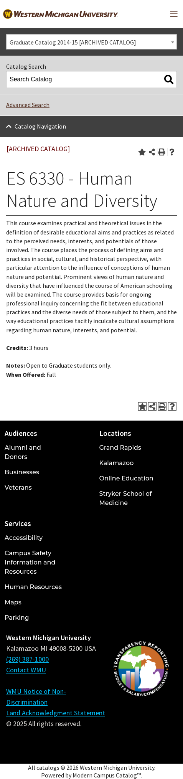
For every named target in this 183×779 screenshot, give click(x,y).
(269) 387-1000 (27, 659)
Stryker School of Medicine (125, 498)
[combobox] (91, 42)
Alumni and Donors (23, 452)
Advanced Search (27, 105)
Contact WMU (26, 669)
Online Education (126, 478)
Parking (17, 617)
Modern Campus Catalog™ (107, 775)
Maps (13, 602)
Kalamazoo (116, 463)
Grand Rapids (120, 447)
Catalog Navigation (40, 126)
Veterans (18, 487)
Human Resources (33, 587)
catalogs (47, 767)
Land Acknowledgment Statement (55, 712)
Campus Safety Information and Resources (30, 562)
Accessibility (24, 537)
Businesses (22, 472)
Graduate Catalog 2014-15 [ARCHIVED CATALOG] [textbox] (73, 42)
